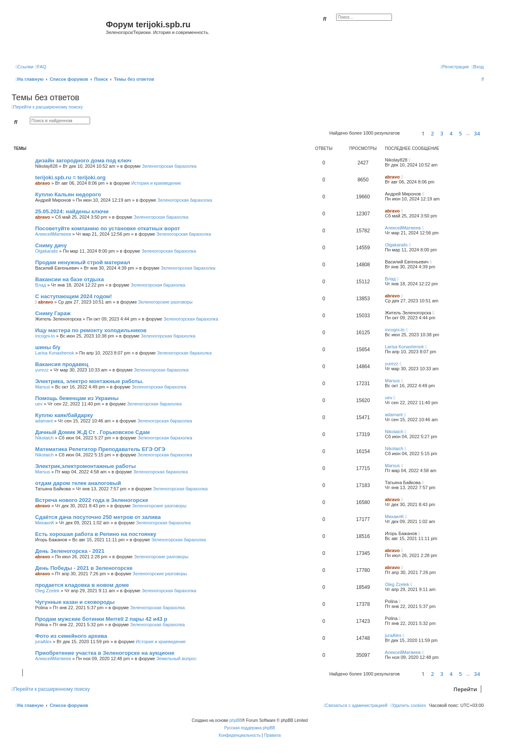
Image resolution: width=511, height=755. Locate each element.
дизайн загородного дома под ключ (83, 160)
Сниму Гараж (53, 313)
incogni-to (45, 335)
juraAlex (43, 641)
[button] (409, 133)
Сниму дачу (51, 245)
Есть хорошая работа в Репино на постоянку (95, 534)
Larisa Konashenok (54, 352)
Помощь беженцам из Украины (77, 398)
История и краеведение (156, 183)
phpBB (235, 720)
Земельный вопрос (176, 658)
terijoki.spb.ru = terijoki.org (70, 177)
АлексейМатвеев (53, 234)
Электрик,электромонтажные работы (85, 466)
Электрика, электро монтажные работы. (89, 381)
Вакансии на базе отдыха (69, 279)
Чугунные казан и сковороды (75, 602)
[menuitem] (41, 67)
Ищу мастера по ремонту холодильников (90, 330)
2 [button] (432, 133)
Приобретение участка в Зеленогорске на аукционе (104, 653)
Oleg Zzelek (47, 590)
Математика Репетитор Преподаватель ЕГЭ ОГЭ (100, 449)
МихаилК (44, 522)
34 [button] (477, 133)
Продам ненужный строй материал (82, 262)
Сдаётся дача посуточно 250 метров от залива (98, 517)
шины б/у (47, 347)
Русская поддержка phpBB (249, 728)
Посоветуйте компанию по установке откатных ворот (107, 228)
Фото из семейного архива (71, 636)
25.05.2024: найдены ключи (72, 211)
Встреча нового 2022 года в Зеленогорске (91, 500)
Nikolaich (44, 437)
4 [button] (450, 133)
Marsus (42, 386)
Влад (40, 284)
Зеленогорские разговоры (165, 301)
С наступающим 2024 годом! (73, 296)
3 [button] (441, 133)
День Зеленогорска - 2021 (70, 551)
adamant (44, 420)
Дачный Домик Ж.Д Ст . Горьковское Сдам (92, 432)
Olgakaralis (46, 250)
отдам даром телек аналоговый (78, 483)
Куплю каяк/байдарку (64, 415)
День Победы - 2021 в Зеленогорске (84, 568)
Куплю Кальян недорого (68, 194)
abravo (42, 183)
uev (39, 403)
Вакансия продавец (61, 364)
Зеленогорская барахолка (169, 166)
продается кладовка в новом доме (82, 585)
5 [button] (460, 133)
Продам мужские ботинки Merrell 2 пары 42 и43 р (101, 619)
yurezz (41, 369)
